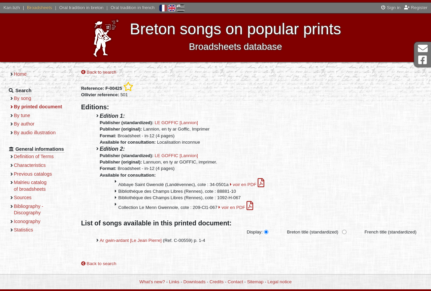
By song (22, 98)
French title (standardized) (391, 231)
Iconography (27, 221)
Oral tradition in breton (81, 7)
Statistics (23, 229)
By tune (22, 115)
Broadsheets (39, 7)
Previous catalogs (33, 174)
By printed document (38, 106)
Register (416, 7)
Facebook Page (423, 60)
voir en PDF (247, 184)
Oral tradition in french (132, 7)
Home (20, 74)
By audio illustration (35, 132)
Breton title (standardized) (312, 231)
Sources (23, 197)
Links (174, 281)
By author (24, 123)
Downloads (195, 281)
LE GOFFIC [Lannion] (176, 122)
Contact (235, 281)
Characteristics (30, 165)
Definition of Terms (34, 156)
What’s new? (152, 281)
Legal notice (279, 281)
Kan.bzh (11, 7)
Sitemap (255, 281)
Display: (255, 231)
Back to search (99, 72)
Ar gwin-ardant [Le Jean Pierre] (131, 240)
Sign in (390, 7)
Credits (216, 281)
